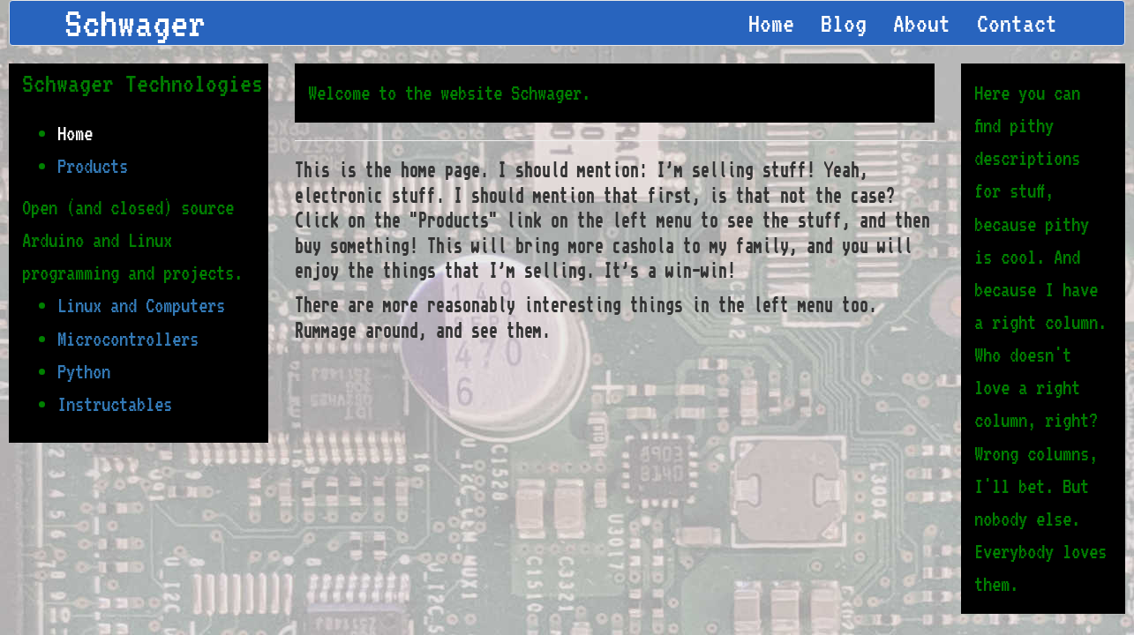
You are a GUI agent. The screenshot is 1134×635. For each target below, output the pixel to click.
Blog (844, 23)
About (921, 23)
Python (83, 371)
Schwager (135, 23)
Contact (1017, 23)
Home (771, 23)
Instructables (114, 403)
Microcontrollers (128, 338)
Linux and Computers (141, 305)
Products (92, 165)
